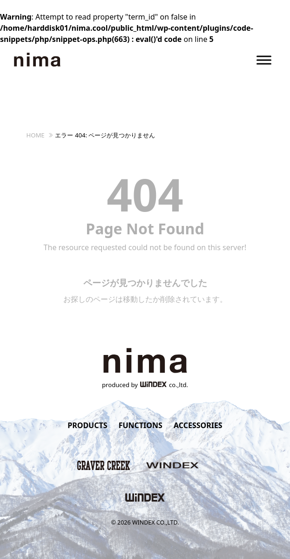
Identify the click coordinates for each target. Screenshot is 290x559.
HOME (36, 135)
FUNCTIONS (140, 425)
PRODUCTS (87, 425)
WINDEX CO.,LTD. (155, 522)
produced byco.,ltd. (145, 385)
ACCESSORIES (198, 425)
